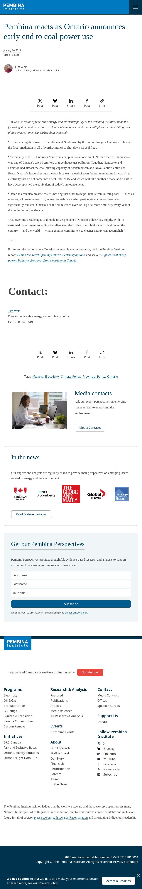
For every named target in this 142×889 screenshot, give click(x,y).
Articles (55, 706)
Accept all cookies (118, 881)
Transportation (14, 706)
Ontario (112, 377)
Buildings (10, 711)
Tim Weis (14, 311)
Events (56, 726)
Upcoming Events (62, 732)
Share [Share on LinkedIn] (71, 103)
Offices (102, 701)
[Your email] (71, 593)
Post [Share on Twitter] (40, 103)
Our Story (57, 758)
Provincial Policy (93, 377)
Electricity (52, 377)
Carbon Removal (15, 726)
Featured (56, 695)
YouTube (106, 759)
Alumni (55, 779)
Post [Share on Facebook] (87, 103)
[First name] (71, 575)
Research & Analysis (68, 689)
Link (102, 103)
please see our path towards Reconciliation (61, 817)
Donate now (90, 672)
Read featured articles (31, 514)
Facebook (106, 764)
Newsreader (109, 769)
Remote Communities (18, 721)
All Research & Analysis (66, 716)
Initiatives (13, 736)
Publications (59, 701)
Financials (57, 764)
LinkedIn (106, 754)
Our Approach (60, 748)
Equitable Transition (18, 716)
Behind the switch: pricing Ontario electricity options (51, 255)
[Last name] (71, 584)
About (56, 742)
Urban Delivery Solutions (21, 753)
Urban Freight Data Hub (20, 758)
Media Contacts (90, 428)
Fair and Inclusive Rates (20, 748)
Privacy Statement (125, 862)
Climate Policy (70, 377)
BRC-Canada (12, 742)
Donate (102, 722)
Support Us (107, 715)
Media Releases (61, 711)
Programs (13, 689)
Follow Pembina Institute (112, 734)
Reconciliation (60, 769)
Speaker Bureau (108, 706)
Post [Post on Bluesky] (55, 103)
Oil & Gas (10, 701)
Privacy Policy (48, 883)
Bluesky (105, 749)
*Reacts (37, 377)
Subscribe (107, 774)
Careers (55, 774)
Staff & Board (59, 753)
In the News (58, 784)
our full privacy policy (76, 612)
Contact (104, 689)
